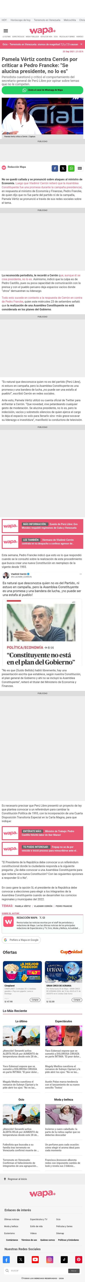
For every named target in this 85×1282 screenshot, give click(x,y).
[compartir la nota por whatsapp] (71, 168)
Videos (33, 1233)
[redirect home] (42, 34)
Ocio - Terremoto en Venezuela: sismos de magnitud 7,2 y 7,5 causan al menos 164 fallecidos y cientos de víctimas (41, 44)
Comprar (35, 1000)
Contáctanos (12, 1240)
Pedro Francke (64, 906)
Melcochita (70, 20)
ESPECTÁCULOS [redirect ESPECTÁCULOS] (18, 37)
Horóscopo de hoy (20, 20)
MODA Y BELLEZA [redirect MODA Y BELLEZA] (32, 37)
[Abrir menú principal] (6, 30)
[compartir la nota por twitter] (63, 168)
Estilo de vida (36, 1226)
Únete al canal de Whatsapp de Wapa (42, 90)
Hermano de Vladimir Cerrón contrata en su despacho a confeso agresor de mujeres (48, 543)
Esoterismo (9, 1233)
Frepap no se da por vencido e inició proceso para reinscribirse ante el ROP (49, 851)
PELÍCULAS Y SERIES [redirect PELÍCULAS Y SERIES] (67, 37)
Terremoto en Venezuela (47, 20)
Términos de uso (29, 1240)
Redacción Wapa (17, 167)
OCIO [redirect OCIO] (56, 37)
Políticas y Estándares (68, 1240)
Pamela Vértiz (23, 906)
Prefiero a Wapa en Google (24, 940)
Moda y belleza (11, 1226)
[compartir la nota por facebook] (55, 168)
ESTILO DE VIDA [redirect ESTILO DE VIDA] (46, 37)
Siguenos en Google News (80, 168)
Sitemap (60, 1233)
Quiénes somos (47, 1240)
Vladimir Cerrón (43, 906)
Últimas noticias (11, 1219)
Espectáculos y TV (38, 1219)
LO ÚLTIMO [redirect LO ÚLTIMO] (7, 37)
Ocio (58, 1219)
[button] (81, 44)
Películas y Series (64, 1226)
